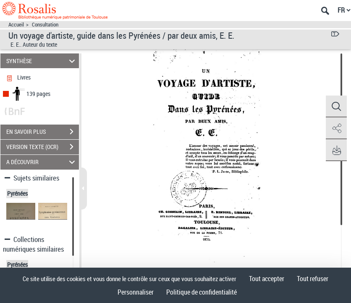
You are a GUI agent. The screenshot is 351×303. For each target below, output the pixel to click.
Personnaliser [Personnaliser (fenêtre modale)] (136, 292)
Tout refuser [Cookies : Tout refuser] (312, 278)
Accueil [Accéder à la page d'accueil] (16, 24)
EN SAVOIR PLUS (42, 132)
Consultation (45, 24)
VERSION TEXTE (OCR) (42, 147)
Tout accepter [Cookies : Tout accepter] (266, 278)
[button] (336, 106)
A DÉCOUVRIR (42, 162)
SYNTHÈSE (42, 60)
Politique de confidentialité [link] (201, 292)
